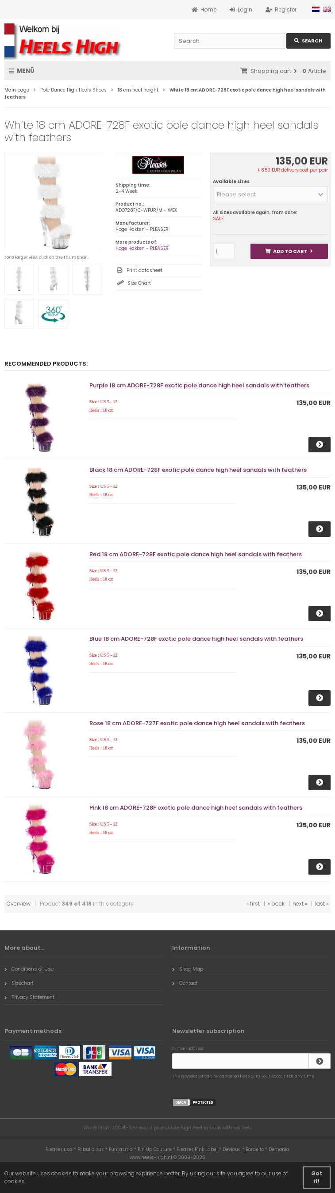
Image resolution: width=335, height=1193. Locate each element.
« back (276, 903)
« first (253, 903)
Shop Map (187, 968)
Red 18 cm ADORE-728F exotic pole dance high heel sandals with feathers (195, 554)
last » (321, 903)
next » (300, 903)
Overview (19, 903)
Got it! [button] (316, 1177)
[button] (270, 194)
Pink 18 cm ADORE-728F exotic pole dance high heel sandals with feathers (195, 807)
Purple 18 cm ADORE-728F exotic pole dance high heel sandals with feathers (199, 385)
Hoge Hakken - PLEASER (142, 248)
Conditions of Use (29, 968)
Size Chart (139, 283)
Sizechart (19, 983)
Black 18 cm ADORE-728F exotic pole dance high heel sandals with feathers (198, 470)
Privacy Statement (29, 997)
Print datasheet (144, 270)
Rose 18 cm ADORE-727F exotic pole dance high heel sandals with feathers (197, 723)
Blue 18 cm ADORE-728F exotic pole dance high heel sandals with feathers (196, 639)
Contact (185, 983)
